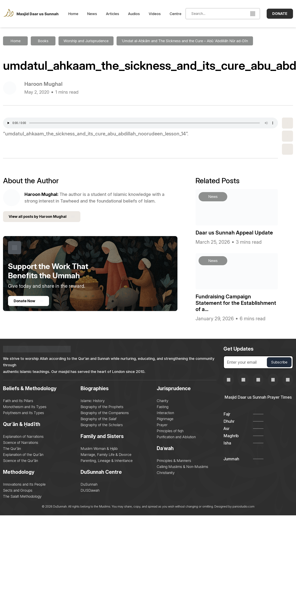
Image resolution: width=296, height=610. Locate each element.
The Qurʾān (12, 448)
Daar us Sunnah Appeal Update (234, 232)
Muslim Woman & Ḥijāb (99, 448)
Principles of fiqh (170, 431)
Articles (112, 14)
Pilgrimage (165, 419)
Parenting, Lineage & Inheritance (107, 461)
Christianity (166, 473)
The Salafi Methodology (22, 496)
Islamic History (93, 401)
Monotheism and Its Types (24, 407)
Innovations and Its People (24, 484)
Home (73, 14)
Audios (134, 14)
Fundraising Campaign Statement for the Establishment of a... (236, 302)
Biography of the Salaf (99, 419)
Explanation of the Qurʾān (23, 454)
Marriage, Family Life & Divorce (106, 454)
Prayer (162, 425)
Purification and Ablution (176, 437)
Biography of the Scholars (102, 425)
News (92, 14)
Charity (162, 401)
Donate (279, 13)
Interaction (165, 413)
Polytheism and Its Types (23, 413)
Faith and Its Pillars (18, 401)
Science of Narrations (20, 442)
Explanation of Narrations (23, 436)
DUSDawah (90, 490)
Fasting (162, 407)
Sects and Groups (17, 490)
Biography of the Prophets (102, 407)
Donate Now (28, 301)
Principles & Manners (174, 461)
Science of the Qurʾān (20, 461)
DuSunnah (89, 484)
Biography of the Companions (105, 413)
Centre (175, 14)
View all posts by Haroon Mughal (42, 216)
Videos (155, 14)
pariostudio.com (243, 506)
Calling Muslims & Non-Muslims (182, 467)
